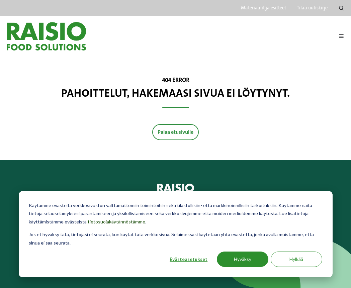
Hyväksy (242, 259)
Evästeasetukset (188, 259)
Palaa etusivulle (175, 131)
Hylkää (296, 259)
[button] (341, 8)
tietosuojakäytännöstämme (116, 221)
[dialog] (176, 234)
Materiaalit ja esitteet (263, 8)
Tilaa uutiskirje (312, 8)
